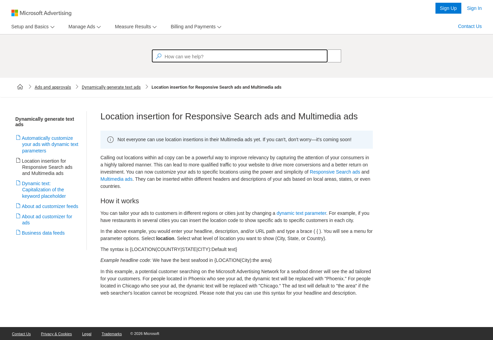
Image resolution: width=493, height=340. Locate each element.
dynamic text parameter (302, 213)
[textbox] (239, 56)
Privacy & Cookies (56, 334)
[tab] (28, 26)
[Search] (330, 56)
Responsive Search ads (335, 172)
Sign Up (448, 8)
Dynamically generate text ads (111, 87)
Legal (86, 334)
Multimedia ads (116, 179)
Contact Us (470, 26)
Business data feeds (43, 233)
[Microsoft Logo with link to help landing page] (41, 13)
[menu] (32, 26)
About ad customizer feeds (50, 206)
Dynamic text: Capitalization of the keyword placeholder (44, 189)
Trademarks (112, 334)
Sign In (474, 8)
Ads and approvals (53, 87)
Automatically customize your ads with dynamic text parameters (50, 144)
